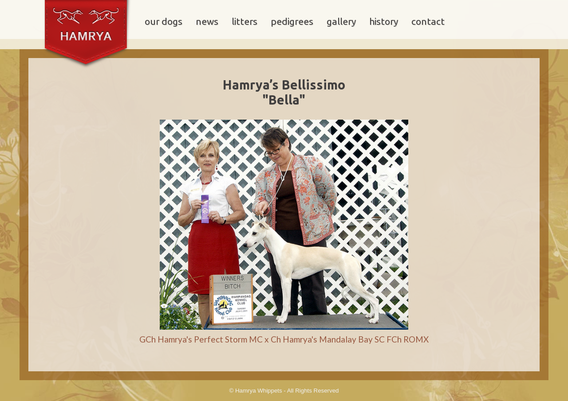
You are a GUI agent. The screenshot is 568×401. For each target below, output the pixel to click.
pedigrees (292, 21)
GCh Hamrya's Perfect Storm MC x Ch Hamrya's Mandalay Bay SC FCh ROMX (284, 339)
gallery (341, 21)
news (207, 21)
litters (244, 21)
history (383, 21)
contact (428, 21)
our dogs (163, 21)
